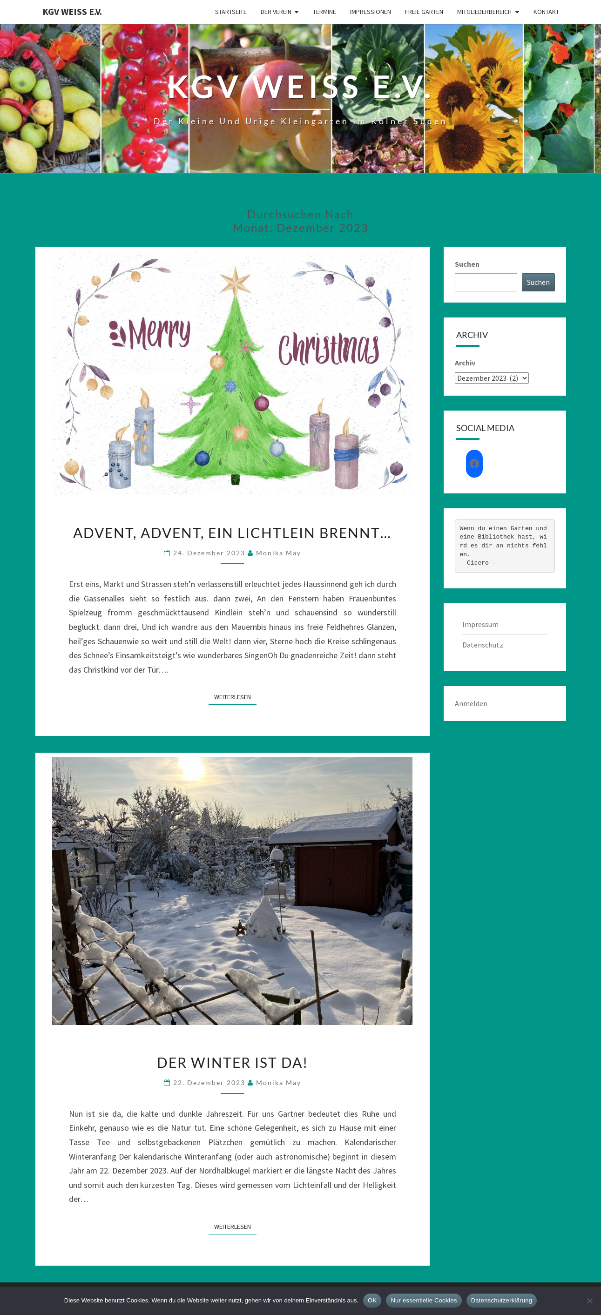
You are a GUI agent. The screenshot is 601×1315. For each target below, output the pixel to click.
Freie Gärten (424, 11)
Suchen (467, 264)
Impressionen (370, 11)
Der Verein (276, 11)
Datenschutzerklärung (501, 1300)
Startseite (231, 11)
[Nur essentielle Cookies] (589, 1300)
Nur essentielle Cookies (424, 1300)
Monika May (278, 553)
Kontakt (546, 11)
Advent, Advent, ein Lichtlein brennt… (232, 532)
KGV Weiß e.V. (72, 11)
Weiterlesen (235, 696)
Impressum (480, 624)
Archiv (465, 362)
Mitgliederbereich (484, 11)
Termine (324, 11)
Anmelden (471, 703)
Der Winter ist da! (232, 1062)
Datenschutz (482, 644)
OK (372, 1300)
